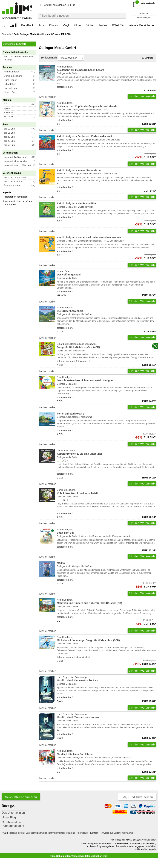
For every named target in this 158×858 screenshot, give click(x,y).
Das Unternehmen (13, 812)
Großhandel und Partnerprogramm (13, 824)
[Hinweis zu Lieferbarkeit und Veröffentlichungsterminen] (72, 87)
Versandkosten (16, 832)
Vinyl (66, 25)
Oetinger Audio (113, 140)
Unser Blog (9, 817)
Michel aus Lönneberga (90, 109)
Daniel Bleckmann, (106, 452)
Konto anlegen (143, 17)
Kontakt (94, 832)
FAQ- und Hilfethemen (137, 797)
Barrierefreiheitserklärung (62, 832)
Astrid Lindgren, (106, 68)
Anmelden (143, 13)
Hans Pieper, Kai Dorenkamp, (106, 716)
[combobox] (82, 16)
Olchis (60, 350)
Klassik (53, 25)
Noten (103, 25)
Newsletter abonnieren (21, 797)
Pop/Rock (27, 25)
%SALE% (118, 25)
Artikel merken (47, 96)
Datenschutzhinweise (36, 832)
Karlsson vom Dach (66, 140)
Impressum (82, 832)
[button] (20, 58)
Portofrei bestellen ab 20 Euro (57, 5)
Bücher (89, 25)
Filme (77, 25)
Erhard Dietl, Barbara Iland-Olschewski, (106, 346)
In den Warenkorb (142, 96)
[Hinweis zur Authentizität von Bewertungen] (67, 460)
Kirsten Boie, (106, 273)
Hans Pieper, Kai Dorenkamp (106, 679)
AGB (4, 832)
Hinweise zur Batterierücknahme (116, 832)
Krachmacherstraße (121, 536)
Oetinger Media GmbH (67, 73)
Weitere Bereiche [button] (141, 25)
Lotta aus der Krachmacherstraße (95, 536)
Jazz (41, 25)
